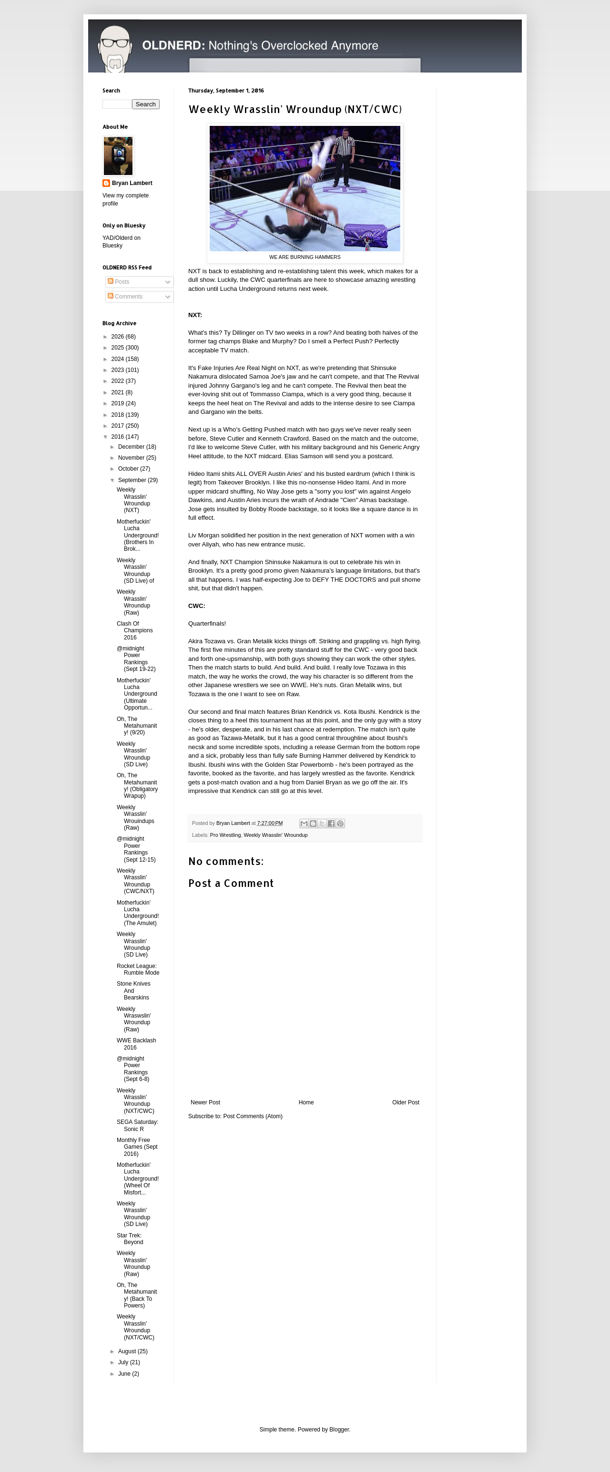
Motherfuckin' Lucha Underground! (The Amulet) (138, 912)
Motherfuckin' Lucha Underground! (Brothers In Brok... (138, 535)
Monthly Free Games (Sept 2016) (137, 1147)
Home (306, 1102)
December (132, 446)
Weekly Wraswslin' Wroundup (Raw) (134, 1019)
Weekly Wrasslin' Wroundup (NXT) (133, 500)
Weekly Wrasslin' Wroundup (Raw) (133, 602)
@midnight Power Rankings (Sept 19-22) (136, 658)
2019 (119, 403)
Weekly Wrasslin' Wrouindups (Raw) (135, 817)
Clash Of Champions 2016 (135, 630)
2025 (119, 347)
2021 (119, 392)
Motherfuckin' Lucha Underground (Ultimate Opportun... (137, 694)
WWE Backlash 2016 (136, 1043)
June (125, 1373)
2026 (119, 336)
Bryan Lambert (132, 183)
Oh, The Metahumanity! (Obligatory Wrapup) (137, 785)
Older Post (405, 1102)
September (133, 480)
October (129, 468)
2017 (119, 425)
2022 (119, 381)
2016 (119, 436)
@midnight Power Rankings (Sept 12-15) (136, 849)
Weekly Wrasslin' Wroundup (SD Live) (133, 754)
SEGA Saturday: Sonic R (137, 1125)
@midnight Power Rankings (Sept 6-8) (133, 1068)
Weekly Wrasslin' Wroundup (275, 835)
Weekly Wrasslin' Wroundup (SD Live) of (135, 570)
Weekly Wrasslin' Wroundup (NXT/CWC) (135, 1100)
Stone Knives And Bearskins (134, 990)
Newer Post (205, 1102)
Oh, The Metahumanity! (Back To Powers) (137, 1295)
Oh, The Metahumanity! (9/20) (137, 726)
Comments (125, 296)
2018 (119, 415)
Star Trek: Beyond (130, 1239)
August (128, 1351)
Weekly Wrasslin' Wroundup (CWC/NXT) (135, 881)
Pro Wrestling (225, 835)
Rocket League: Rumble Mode (138, 969)
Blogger (339, 1429)
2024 (119, 359)
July (124, 1362)
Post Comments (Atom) (253, 1116)
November (132, 457)
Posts (118, 281)
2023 (119, 370)
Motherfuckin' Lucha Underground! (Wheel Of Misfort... (138, 1179)
